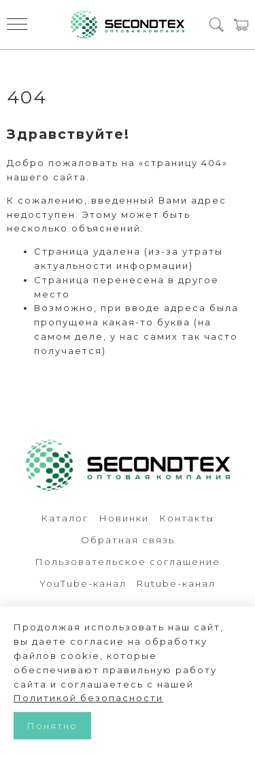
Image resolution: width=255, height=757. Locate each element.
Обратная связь (128, 539)
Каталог (64, 518)
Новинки (124, 518)
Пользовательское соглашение (127, 561)
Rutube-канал (176, 583)
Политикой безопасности (88, 697)
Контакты (186, 518)
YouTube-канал (82, 583)
